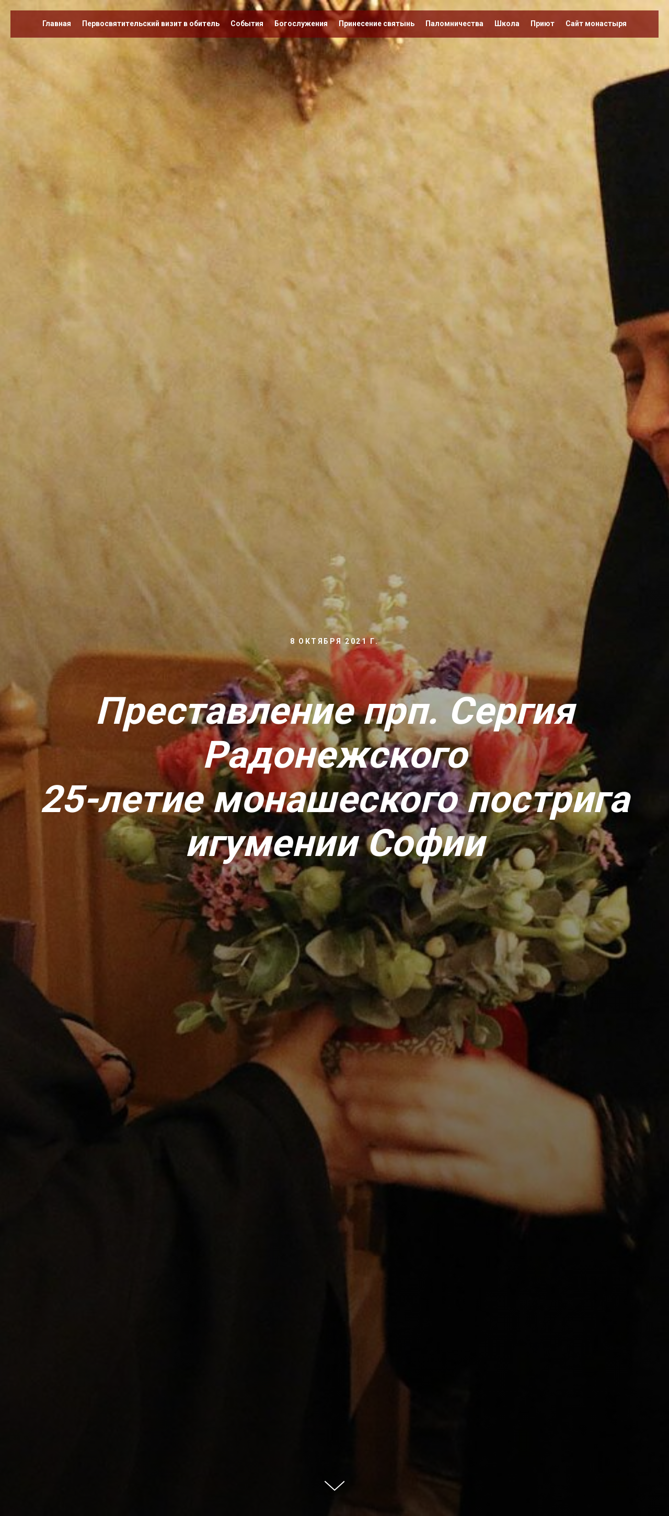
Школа (507, 23)
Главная (56, 23)
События (246, 23)
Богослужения (301, 23)
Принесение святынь (376, 23)
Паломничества (454, 23)
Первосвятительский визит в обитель (151, 23)
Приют (542, 23)
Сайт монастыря (596, 23)
